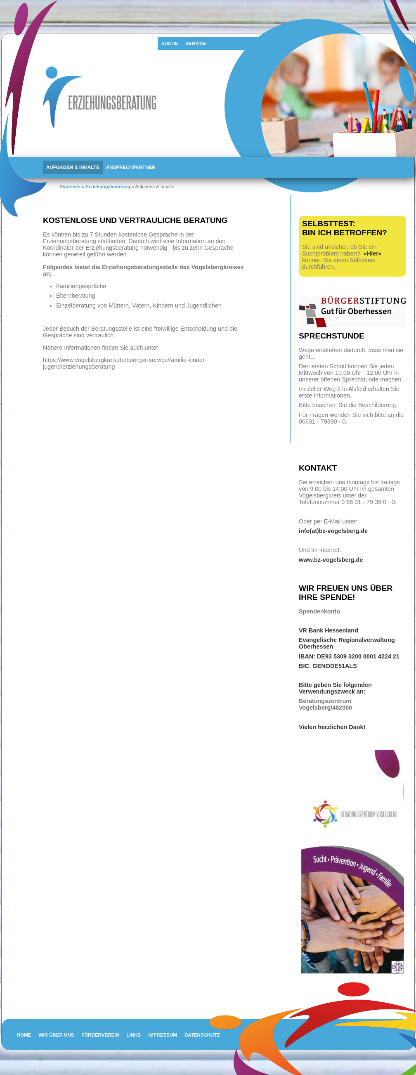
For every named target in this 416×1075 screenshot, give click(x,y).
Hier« (374, 253)
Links (134, 1034)
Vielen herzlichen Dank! (333, 727)
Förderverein (100, 1034)
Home (24, 1034)
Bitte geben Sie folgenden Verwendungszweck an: (335, 688)
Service (195, 43)
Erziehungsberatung (107, 186)
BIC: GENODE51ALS (328, 666)
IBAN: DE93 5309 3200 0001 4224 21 (349, 656)
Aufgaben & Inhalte (72, 167)
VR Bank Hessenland (328, 630)
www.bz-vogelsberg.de (331, 559)
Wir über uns (56, 1034)
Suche (169, 43)
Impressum (162, 1034)
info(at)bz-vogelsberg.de (333, 531)
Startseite (69, 186)
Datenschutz (202, 1034)
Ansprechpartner (130, 167)
